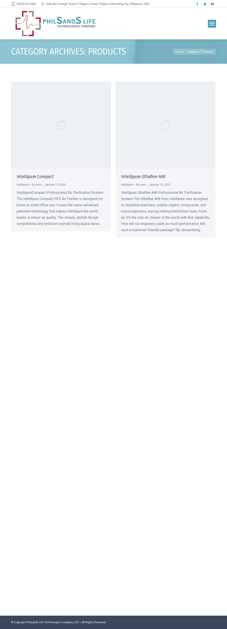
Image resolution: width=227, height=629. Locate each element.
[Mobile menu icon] (212, 24)
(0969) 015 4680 (23, 4)
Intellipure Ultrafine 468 (143, 176)
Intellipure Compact (35, 176)
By (36, 184)
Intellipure (23, 184)
